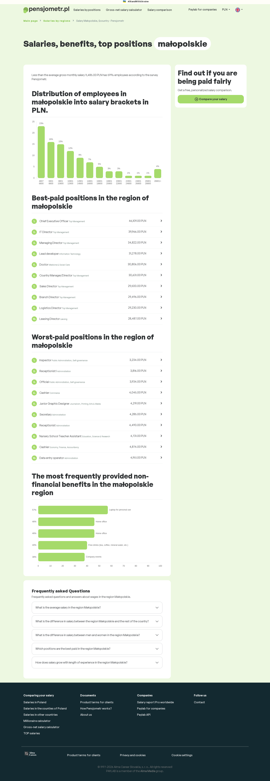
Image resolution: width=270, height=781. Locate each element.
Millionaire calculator (37, 721)
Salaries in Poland (34, 702)
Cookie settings (182, 755)
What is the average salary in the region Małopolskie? (68, 607)
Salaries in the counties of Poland (45, 708)
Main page (30, 20)
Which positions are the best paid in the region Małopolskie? (72, 648)
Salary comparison (159, 10)
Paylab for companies (203, 9)
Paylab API (143, 714)
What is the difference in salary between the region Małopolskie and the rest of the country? (92, 621)
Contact (199, 702)
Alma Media (147, 771)
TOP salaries (31, 733)
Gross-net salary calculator (124, 10)
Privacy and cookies (133, 755)
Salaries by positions (87, 10)
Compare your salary (210, 99)
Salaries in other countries (40, 714)
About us (86, 714)
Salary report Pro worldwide (155, 702)
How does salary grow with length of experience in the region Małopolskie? (81, 662)
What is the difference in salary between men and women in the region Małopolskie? (87, 635)
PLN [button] (225, 9)
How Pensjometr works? (96, 708)
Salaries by (56, 20)
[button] (239, 9)
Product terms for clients (96, 702)
